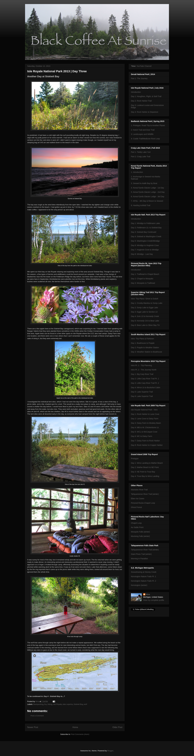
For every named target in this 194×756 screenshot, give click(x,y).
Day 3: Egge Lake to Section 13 (144, 312)
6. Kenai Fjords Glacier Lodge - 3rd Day (147, 196)
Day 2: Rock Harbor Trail (141, 101)
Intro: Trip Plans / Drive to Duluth (144, 299)
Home (75, 727)
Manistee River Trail (139, 490)
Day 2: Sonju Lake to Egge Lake (144, 307)
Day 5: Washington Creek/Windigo (145, 241)
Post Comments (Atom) (80, 734)
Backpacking (38, 704)
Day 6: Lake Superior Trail (142, 396)
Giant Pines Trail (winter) (141, 554)
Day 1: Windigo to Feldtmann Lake (145, 223)
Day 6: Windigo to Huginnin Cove (145, 245)
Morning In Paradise (139, 558)
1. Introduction (137, 172)
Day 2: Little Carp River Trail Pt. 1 (145, 379)
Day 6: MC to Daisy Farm (141, 436)
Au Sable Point (137, 527)
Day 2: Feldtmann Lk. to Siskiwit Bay (146, 228)
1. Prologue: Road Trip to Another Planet (148, 125)
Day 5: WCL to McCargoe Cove (144, 432)
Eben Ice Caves (137, 498)
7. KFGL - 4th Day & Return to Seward (147, 201)
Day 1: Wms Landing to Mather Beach (147, 463)
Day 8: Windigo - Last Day (142, 254)
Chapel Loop (136, 523)
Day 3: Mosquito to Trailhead (143, 283)
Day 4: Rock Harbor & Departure (144, 112)
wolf (85, 704)
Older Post (117, 727)
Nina (148, 594)
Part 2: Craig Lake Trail (140, 156)
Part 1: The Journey (139, 78)
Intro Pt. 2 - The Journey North (143, 370)
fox (45, 704)
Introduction (136, 92)
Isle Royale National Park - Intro (144, 410)
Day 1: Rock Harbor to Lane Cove (145, 414)
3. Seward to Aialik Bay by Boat (144, 183)
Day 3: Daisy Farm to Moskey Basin (146, 423)
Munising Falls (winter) (140, 536)
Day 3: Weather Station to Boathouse (146, 352)
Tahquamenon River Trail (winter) (145, 494)
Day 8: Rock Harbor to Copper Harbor (147, 445)
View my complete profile (153, 600)
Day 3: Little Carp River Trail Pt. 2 (145, 383)
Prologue (134, 458)
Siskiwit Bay (78, 704)
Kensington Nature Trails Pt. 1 (143, 576)
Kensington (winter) (139, 585)
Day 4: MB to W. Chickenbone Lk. (145, 427)
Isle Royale (57, 704)
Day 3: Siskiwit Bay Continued (143, 232)
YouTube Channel (143, 66)
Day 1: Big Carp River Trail (142, 374)
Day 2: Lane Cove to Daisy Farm (144, 419)
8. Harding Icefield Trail (140, 205)
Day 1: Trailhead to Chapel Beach (145, 274)
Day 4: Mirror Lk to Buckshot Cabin (145, 387)
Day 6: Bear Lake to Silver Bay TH (145, 325)
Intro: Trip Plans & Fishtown (142, 339)
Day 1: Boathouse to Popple (142, 343)
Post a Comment (37, 716)
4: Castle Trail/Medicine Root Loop (145, 139)
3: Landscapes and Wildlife (142, 134)
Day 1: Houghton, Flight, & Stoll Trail (146, 96)
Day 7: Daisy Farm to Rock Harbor (145, 441)
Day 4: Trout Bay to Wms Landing (145, 476)
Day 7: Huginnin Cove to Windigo (145, 250)
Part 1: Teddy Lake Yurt (140, 152)
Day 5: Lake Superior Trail (142, 392)
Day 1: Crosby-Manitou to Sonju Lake (146, 303)
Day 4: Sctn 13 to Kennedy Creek (145, 316)
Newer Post (32, 727)
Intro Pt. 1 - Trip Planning (141, 365)
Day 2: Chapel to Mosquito (142, 279)
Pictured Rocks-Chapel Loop (143, 503)
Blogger (110, 751)
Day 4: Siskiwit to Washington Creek (146, 236)
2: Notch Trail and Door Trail (142, 130)
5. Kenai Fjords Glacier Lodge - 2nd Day (148, 192)
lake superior (68, 704)
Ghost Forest (136, 507)
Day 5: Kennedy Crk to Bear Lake (145, 321)
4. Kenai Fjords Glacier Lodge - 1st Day (147, 188)
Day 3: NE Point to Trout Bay (143, 472)
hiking (50, 704)
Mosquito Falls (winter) (140, 532)
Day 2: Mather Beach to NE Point (145, 467)
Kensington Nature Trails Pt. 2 (143, 581)
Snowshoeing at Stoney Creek (143, 572)
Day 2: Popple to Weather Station (145, 347)
